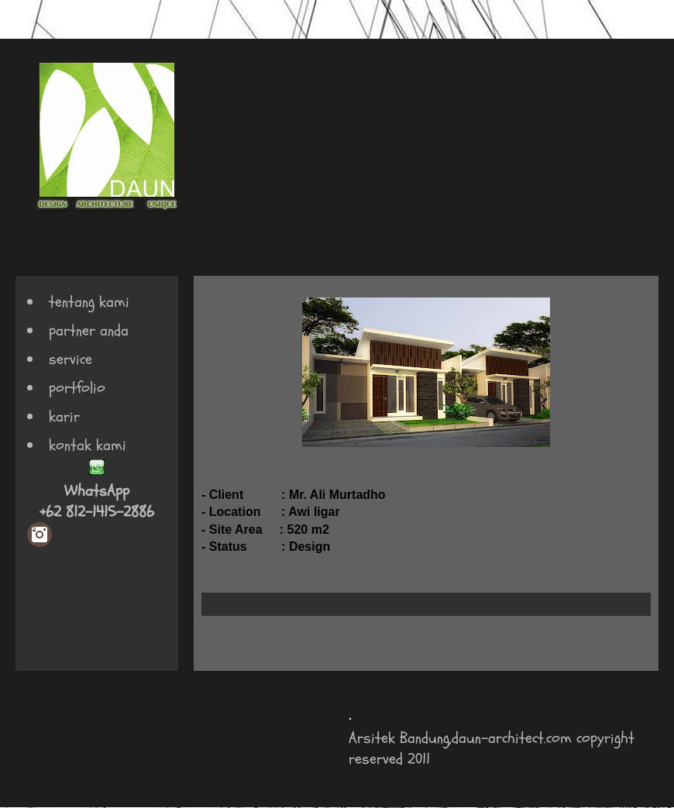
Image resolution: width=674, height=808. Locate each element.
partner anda (89, 330)
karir (64, 416)
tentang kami (89, 301)
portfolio (77, 387)
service (70, 359)
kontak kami (87, 445)
